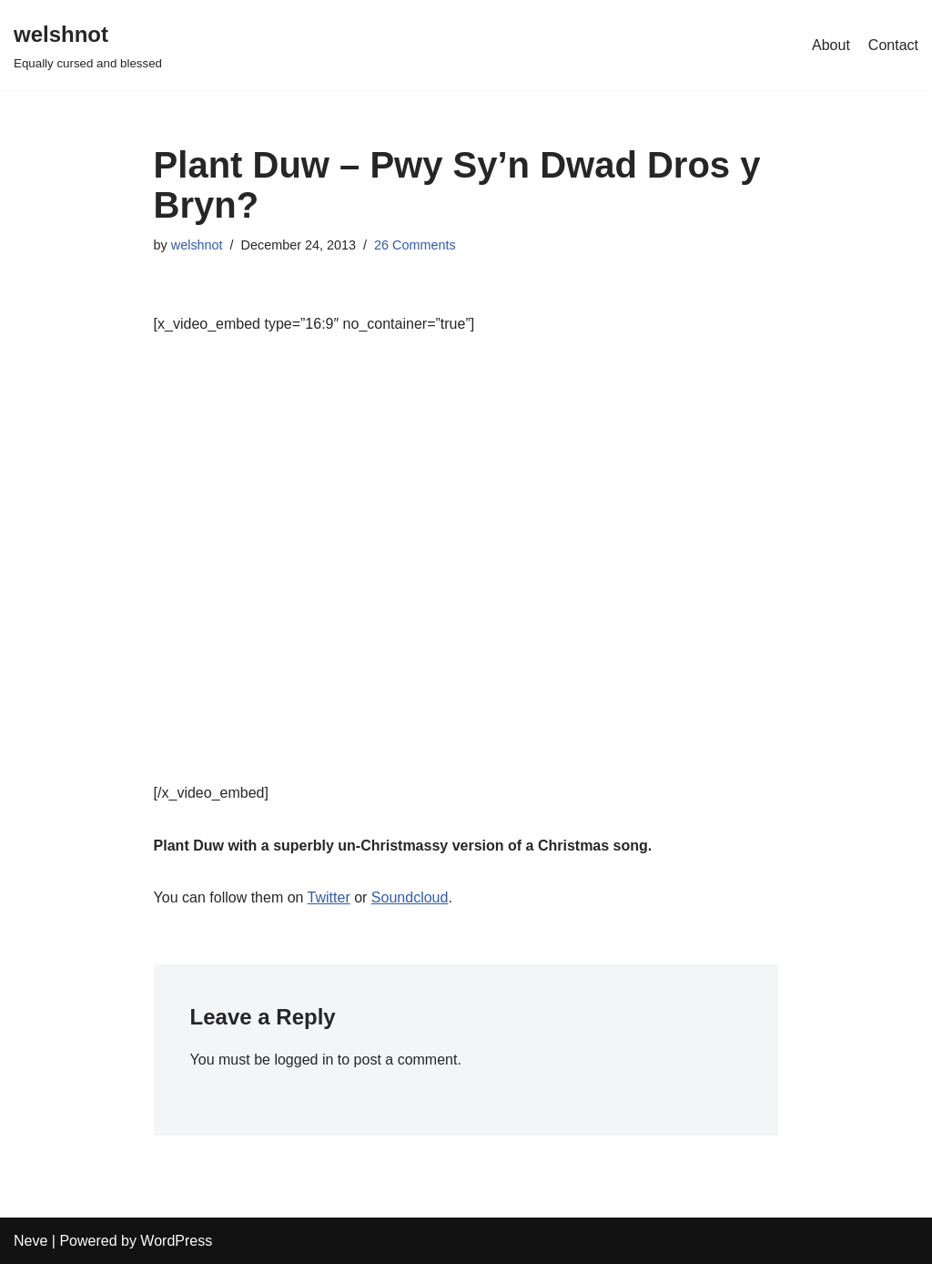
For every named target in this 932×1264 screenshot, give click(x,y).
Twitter (329, 897)
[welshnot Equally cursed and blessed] (88, 45)
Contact (893, 45)
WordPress (176, 1241)
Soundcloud (410, 897)
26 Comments (415, 245)
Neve (30, 1241)
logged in (303, 1059)
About (831, 45)
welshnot (197, 245)
